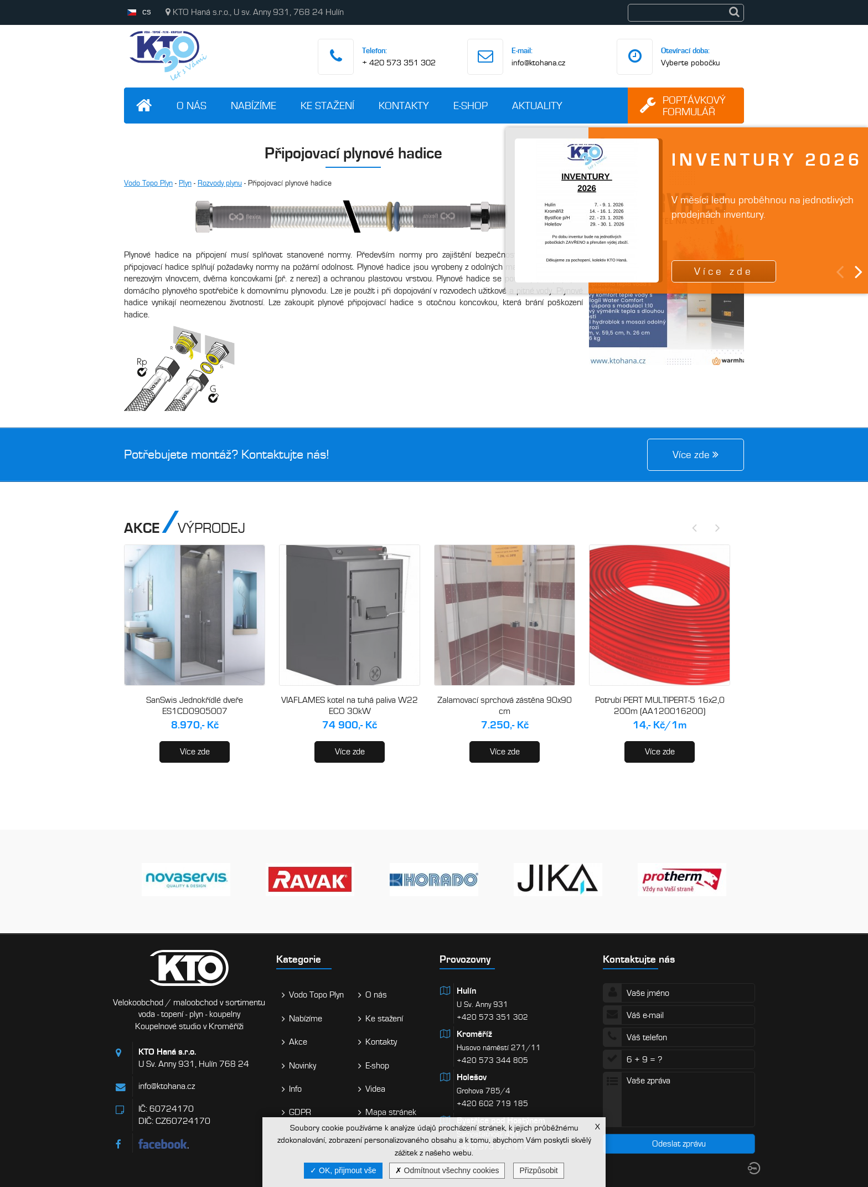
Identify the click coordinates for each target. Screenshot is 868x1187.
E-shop (470, 105)
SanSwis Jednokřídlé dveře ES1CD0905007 (194, 705)
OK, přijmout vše (343, 1170)
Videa (375, 1089)
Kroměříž (474, 1034)
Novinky (302, 1066)
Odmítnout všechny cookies (447, 1170)
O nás (191, 105)
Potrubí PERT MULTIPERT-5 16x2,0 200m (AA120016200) (660, 705)
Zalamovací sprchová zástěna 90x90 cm (504, 705)
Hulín (466, 991)
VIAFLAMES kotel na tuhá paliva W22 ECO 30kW (349, 705)
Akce (298, 1042)
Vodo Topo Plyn (148, 183)
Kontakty (404, 105)
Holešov (472, 1077)
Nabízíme (253, 105)
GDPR (300, 1112)
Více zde (195, 752)
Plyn (185, 183)
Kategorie (298, 959)
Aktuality (537, 105)
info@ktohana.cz (538, 62)
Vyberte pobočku (690, 62)
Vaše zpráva (679, 1099)
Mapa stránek (390, 1112)
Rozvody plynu (220, 183)
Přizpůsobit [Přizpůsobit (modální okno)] (538, 1170)
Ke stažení (327, 105)
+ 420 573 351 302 (399, 62)
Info (295, 1089)
